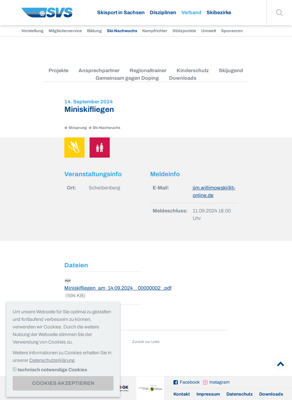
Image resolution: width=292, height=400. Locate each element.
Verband (191, 12)
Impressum (208, 394)
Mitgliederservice (65, 31)
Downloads (182, 78)
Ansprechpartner (99, 70)
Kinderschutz (193, 70)
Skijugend (231, 70)
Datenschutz (239, 394)
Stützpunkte (184, 31)
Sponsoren (232, 31)
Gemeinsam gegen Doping (127, 78)
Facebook (190, 382)
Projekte (58, 70)
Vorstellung (32, 31)
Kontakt (181, 394)
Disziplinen (163, 12)
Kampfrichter (154, 31)
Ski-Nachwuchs (122, 31)
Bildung (94, 31)
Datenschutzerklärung (51, 360)
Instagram (219, 382)
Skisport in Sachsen (121, 12)
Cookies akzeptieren (63, 383)
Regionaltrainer (148, 70)
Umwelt (208, 31)
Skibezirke (219, 12)
